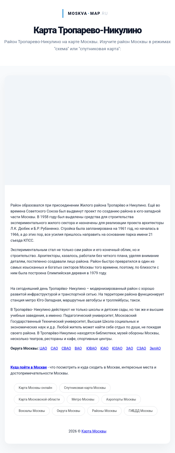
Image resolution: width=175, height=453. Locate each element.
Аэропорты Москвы (121, 399)
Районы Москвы (104, 411)
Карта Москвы (94, 431)
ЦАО (43, 348)
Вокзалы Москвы (32, 411)
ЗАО (129, 348)
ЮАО (104, 348)
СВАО (66, 348)
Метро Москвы (83, 399)
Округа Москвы (68, 411)
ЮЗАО (117, 348)
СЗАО (141, 348)
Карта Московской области (39, 399)
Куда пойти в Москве (28, 367)
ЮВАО (91, 348)
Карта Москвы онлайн (35, 388)
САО (54, 348)
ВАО (78, 348)
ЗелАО (155, 348)
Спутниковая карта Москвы (85, 388)
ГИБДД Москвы (141, 411)
